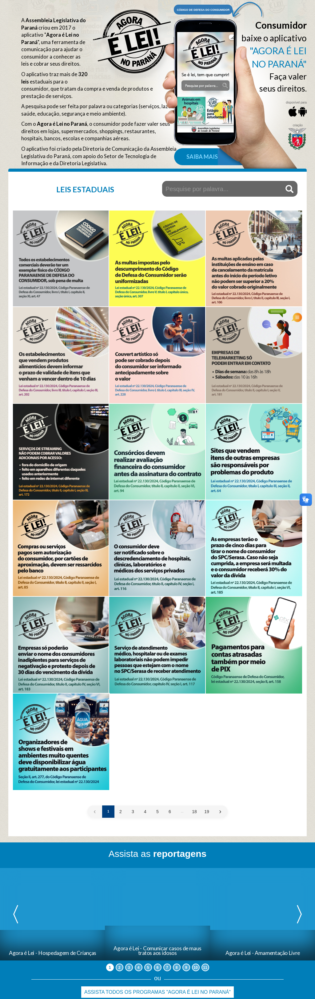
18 (194, 811)
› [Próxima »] (220, 811)
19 (206, 811)
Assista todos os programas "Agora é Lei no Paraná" (157, 992)
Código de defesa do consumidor (203, 9)
